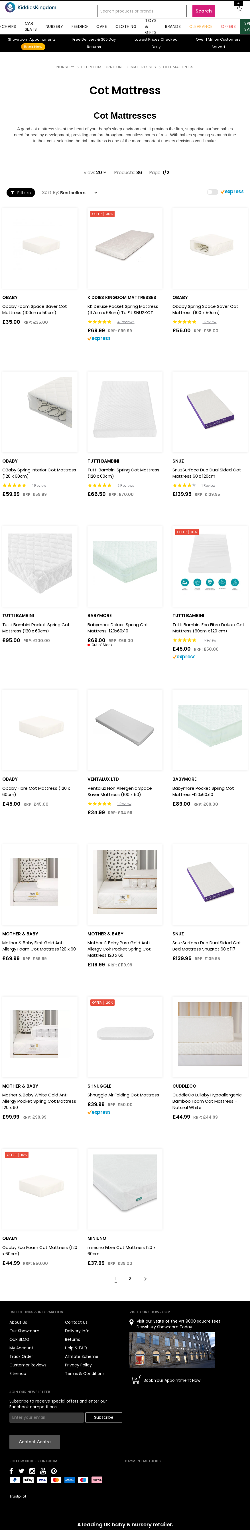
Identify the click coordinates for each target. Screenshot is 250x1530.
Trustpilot (17, 1496)
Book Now (33, 47)
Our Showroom (24, 1331)
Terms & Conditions (85, 1373)
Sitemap (17, 1373)
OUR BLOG (19, 1339)
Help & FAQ (76, 1348)
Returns (72, 1339)
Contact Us (76, 1322)
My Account (21, 1348)
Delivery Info (77, 1331)
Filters (21, 192)
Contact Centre (35, 1442)
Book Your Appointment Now (172, 1380)
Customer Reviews (27, 1365)
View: (89, 173)
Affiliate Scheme (81, 1356)
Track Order (21, 1356)
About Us (18, 1322)
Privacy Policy (78, 1365)
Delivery (84, 39)
